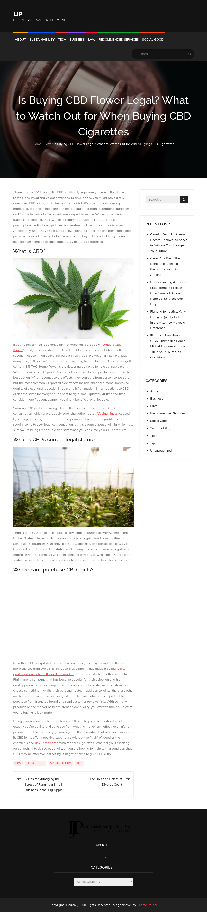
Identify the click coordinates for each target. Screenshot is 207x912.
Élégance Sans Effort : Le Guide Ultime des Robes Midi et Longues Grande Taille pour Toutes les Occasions (168, 346)
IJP (17, 14)
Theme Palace (147, 905)
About (20, 39)
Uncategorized (161, 450)
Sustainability (42, 39)
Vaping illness (107, 413)
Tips (79, 763)
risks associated (46, 743)
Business (77, 39)
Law (91, 39)
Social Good (153, 39)
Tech (62, 39)
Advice (155, 391)
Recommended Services (119, 39)
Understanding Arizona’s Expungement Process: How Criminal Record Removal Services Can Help (168, 293)
